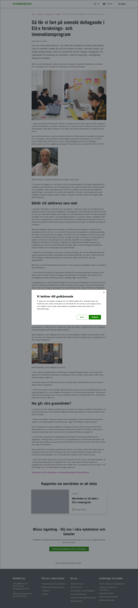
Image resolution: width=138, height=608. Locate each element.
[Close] (103, 292)
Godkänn (95, 317)
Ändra (82, 317)
